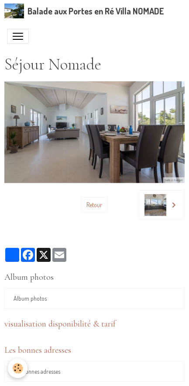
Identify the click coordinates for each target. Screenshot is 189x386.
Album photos (30, 298)
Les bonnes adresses (37, 371)
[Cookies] (17, 368)
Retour (94, 205)
